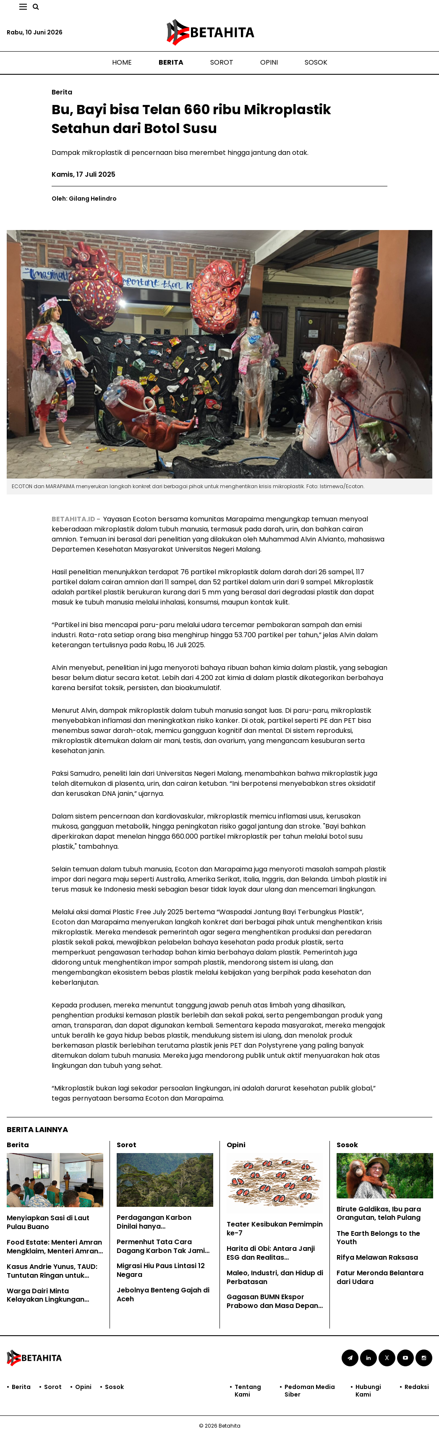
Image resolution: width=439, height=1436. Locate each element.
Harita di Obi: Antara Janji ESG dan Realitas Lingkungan (271, 1257)
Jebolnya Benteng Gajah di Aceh (163, 1294)
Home (122, 62)
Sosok (316, 62)
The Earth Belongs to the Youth (378, 1238)
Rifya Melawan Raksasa (377, 1257)
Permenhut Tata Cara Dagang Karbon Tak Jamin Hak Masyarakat (163, 1250)
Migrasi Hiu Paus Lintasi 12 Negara (161, 1270)
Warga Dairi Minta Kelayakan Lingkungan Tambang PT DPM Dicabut (51, 1299)
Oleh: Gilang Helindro (84, 198)
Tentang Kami (248, 1390)
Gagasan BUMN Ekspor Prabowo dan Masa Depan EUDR (272, 1305)
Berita (171, 62)
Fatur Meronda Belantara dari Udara (380, 1277)
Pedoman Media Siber (310, 1390)
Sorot (221, 62)
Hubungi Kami (368, 1390)
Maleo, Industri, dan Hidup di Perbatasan (275, 1277)
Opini (269, 62)
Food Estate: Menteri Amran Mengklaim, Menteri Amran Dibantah (54, 1251)
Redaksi (417, 1387)
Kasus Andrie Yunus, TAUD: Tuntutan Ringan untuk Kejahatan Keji (52, 1275)
